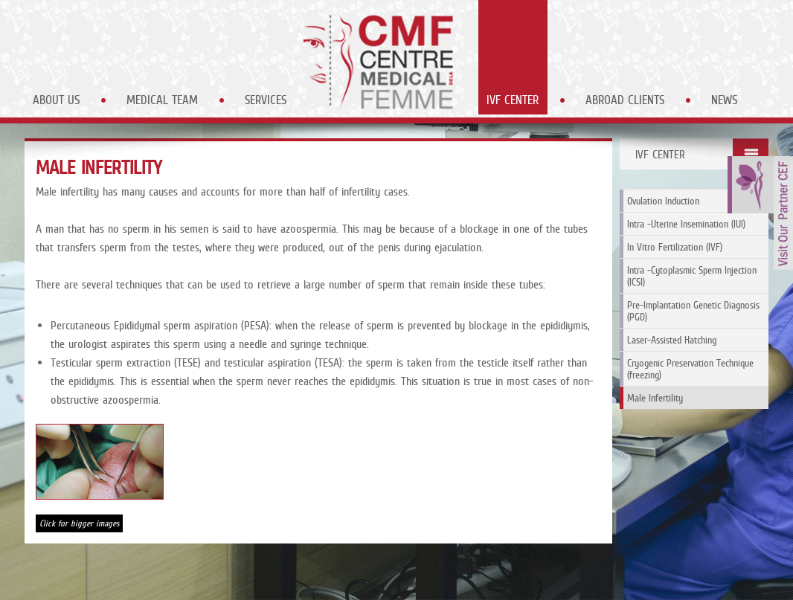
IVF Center (513, 100)
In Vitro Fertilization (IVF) (674, 247)
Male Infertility (655, 398)
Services (265, 100)
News (724, 100)
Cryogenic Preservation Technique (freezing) (690, 369)
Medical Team (162, 100)
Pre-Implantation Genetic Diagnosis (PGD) (693, 311)
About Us (56, 100)
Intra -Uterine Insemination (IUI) (686, 224)
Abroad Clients (624, 100)
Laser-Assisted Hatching (671, 340)
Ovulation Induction (663, 201)
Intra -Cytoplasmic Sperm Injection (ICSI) (692, 276)
